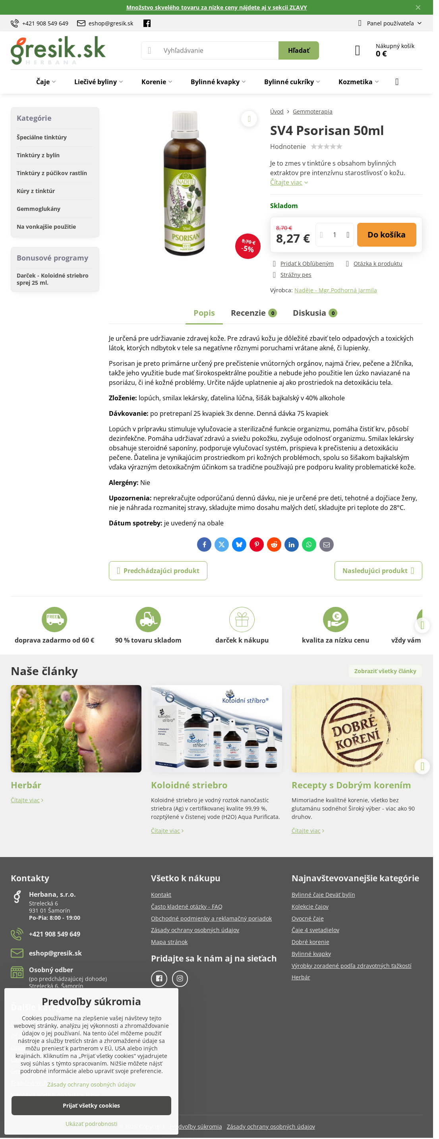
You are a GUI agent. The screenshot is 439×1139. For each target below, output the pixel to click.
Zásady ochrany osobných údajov (271, 1126)
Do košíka (386, 234)
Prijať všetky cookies (91, 1105)
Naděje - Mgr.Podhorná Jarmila (335, 290)
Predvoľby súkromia (196, 1126)
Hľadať (298, 50)
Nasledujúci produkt (378, 570)
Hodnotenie (288, 146)
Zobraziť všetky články (385, 671)
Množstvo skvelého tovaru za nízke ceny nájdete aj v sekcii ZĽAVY (216, 7)
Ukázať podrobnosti (92, 1123)
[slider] (326, 146)
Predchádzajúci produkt (158, 570)
